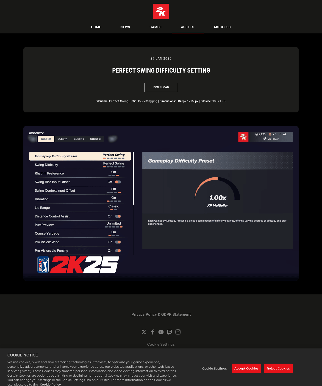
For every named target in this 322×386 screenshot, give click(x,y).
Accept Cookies (246, 371)
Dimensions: (168, 101)
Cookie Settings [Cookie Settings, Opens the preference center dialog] (214, 371)
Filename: (102, 101)
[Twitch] (169, 331)
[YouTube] (161, 331)
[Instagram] (177, 331)
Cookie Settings (161, 344)
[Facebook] (152, 331)
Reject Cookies (278, 371)
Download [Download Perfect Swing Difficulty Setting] (161, 87)
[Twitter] (144, 331)
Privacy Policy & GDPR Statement (161, 314)
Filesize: (206, 101)
